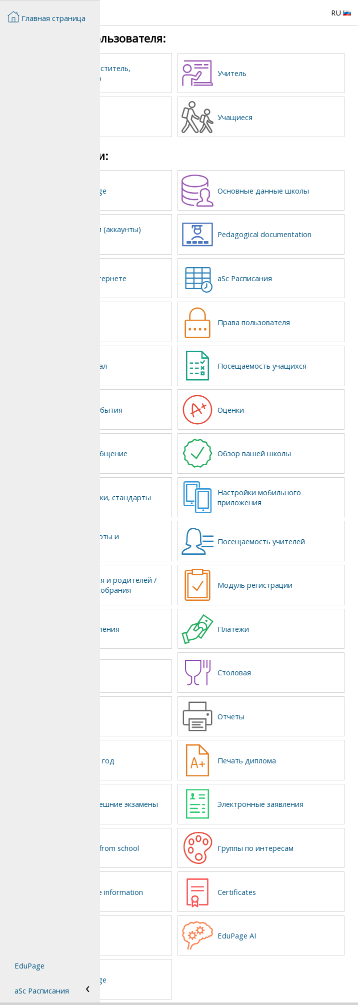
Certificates (287, 882)
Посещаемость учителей (295, 531)
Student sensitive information (173, 882)
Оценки (281, 403)
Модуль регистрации (306, 578)
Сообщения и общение (169, 445)
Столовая (285, 667)
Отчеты (282, 710)
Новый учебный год (179, 753)
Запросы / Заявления (182, 625)
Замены (158, 317)
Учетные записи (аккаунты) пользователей (173, 231)
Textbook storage (175, 967)
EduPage (29, 965)
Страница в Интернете (165, 274)
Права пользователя (304, 317)
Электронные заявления (292, 796)
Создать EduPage (175, 189)
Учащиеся (286, 116)
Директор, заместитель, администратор (173, 73)
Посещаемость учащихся (295, 360)
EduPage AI (287, 924)
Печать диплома (297, 753)
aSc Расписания (295, 274)
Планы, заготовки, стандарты (177, 488)
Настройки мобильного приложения (290, 488)
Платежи (284, 625)
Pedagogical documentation (294, 231)
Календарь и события (167, 403)
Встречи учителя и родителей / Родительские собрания (178, 578)
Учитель (283, 73)
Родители (162, 116)
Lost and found (163, 671)
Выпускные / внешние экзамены (178, 796)
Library (156, 924)
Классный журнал (176, 360)
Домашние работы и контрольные (182, 531)
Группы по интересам (287, 839)
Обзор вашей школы (305, 445)
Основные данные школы (301, 189)
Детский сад (167, 710)
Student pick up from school (180, 839)
